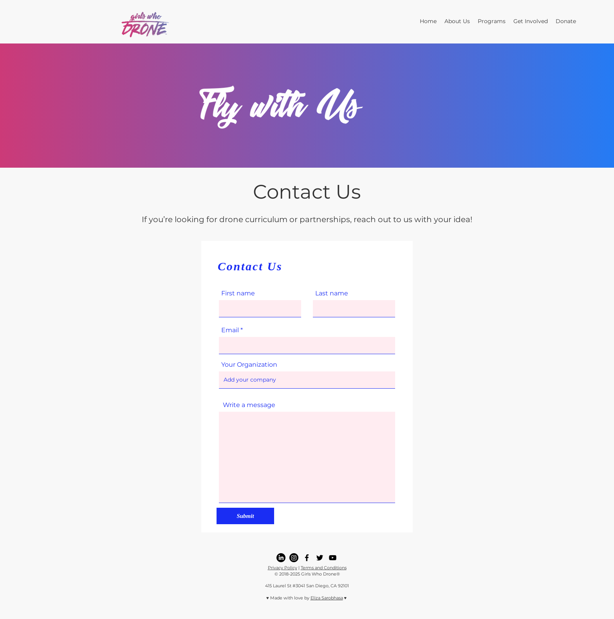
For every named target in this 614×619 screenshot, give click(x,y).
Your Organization (249, 365)
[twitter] (319, 557)
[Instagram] (293, 557)
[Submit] (245, 516)
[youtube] (332, 557)
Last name (331, 293)
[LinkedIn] (280, 557)
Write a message (249, 405)
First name (238, 293)
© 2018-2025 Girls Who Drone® (307, 574)
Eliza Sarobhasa (327, 598)
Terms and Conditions (324, 567)
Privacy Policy (282, 567)
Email (230, 330)
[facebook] (306, 557)
